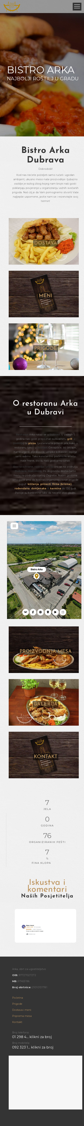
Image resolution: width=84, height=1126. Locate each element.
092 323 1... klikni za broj (32, 1047)
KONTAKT (45, 756)
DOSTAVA (45, 243)
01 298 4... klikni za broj (32, 1037)
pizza (32, 443)
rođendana (22, 488)
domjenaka (38, 488)
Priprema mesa (22, 1016)
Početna (17, 997)
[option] (45, 925)
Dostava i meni (21, 1009)
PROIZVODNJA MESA (45, 651)
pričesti (45, 484)
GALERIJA (45, 704)
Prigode (17, 1003)
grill (69, 438)
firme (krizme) (61, 484)
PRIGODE (45, 348)
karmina (55, 488)
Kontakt (17, 1022)
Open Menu (77, 6)
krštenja (33, 484)
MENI (45, 295)
